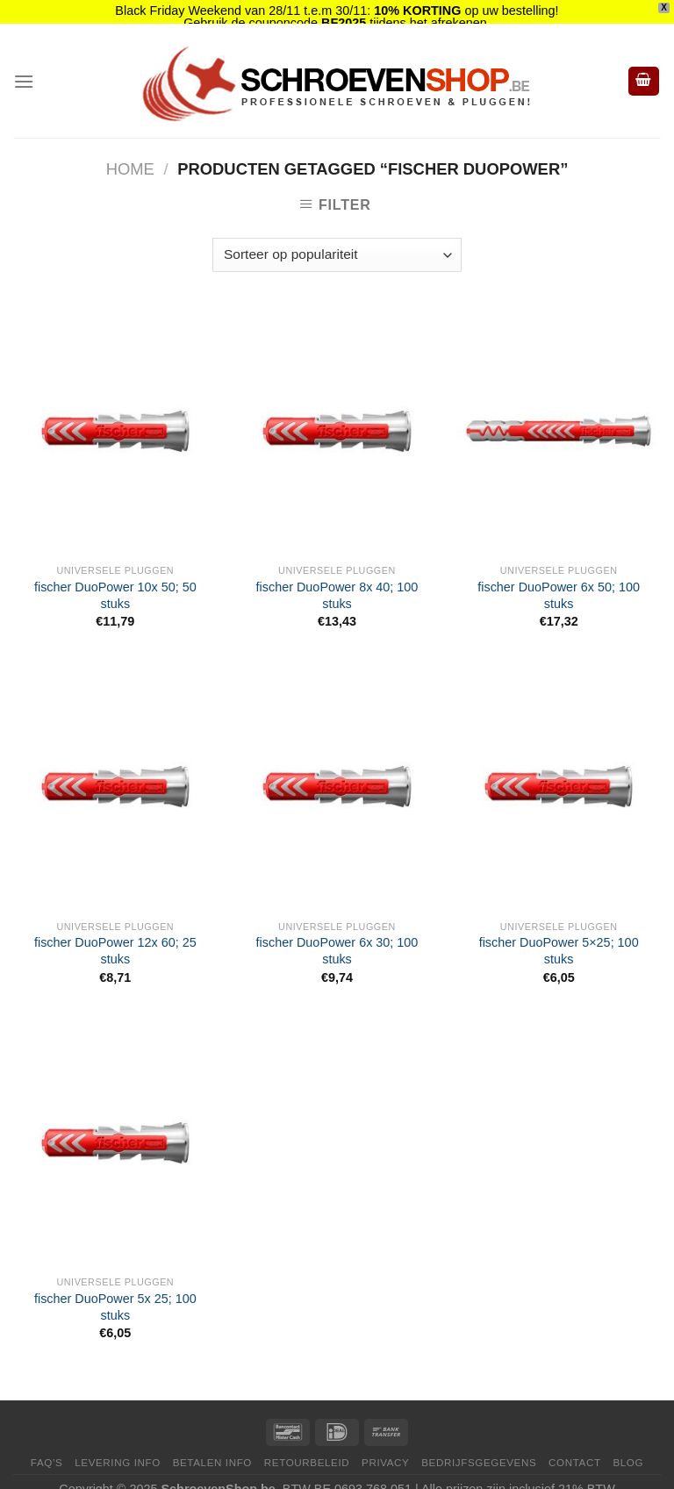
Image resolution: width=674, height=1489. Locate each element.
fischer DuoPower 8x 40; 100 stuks (337, 579)
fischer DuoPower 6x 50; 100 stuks (558, 579)
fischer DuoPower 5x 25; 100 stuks (115, 1291)
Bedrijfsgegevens (478, 1446)
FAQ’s (47, 1446)
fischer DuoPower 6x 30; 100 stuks (337, 935)
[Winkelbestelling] (336, 239)
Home (130, 153)
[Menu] (23, 65)
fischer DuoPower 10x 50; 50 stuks (115, 579)
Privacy (385, 1446)
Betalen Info (212, 1446)
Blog (628, 1446)
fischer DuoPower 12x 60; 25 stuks (115, 935)
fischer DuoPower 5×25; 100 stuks (559, 935)
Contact (575, 1446)
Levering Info (118, 1446)
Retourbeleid (306, 1446)
